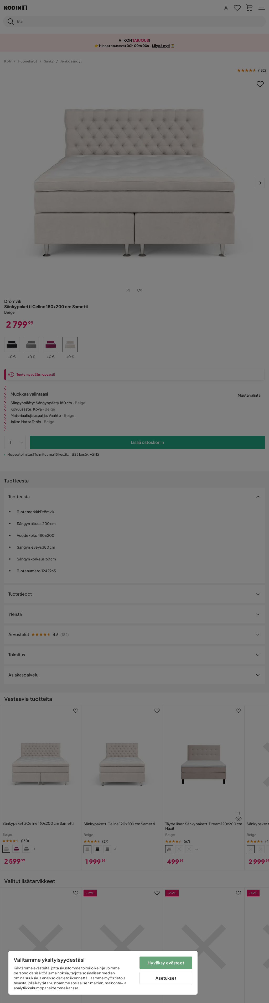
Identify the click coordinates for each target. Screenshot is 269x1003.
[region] (103, 973)
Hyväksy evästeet (166, 962)
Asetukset (166, 978)
